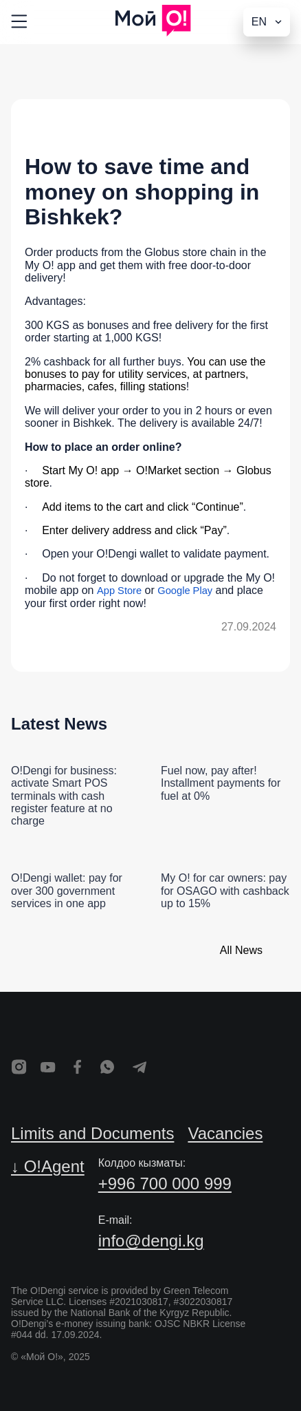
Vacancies (225, 1133)
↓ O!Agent (48, 1166)
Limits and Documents (92, 1133)
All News (241, 950)
